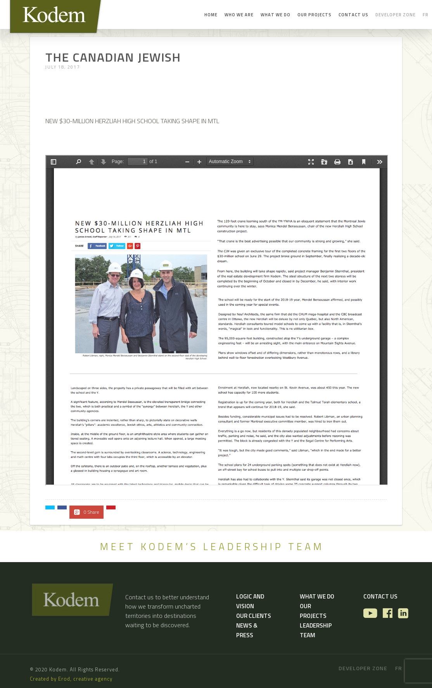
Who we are (239, 15)
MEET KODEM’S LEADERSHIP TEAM (212, 546)
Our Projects (314, 15)
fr (426, 15)
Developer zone (395, 15)
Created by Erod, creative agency (71, 679)
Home (211, 15)
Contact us (353, 15)
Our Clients (253, 615)
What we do (275, 15)
